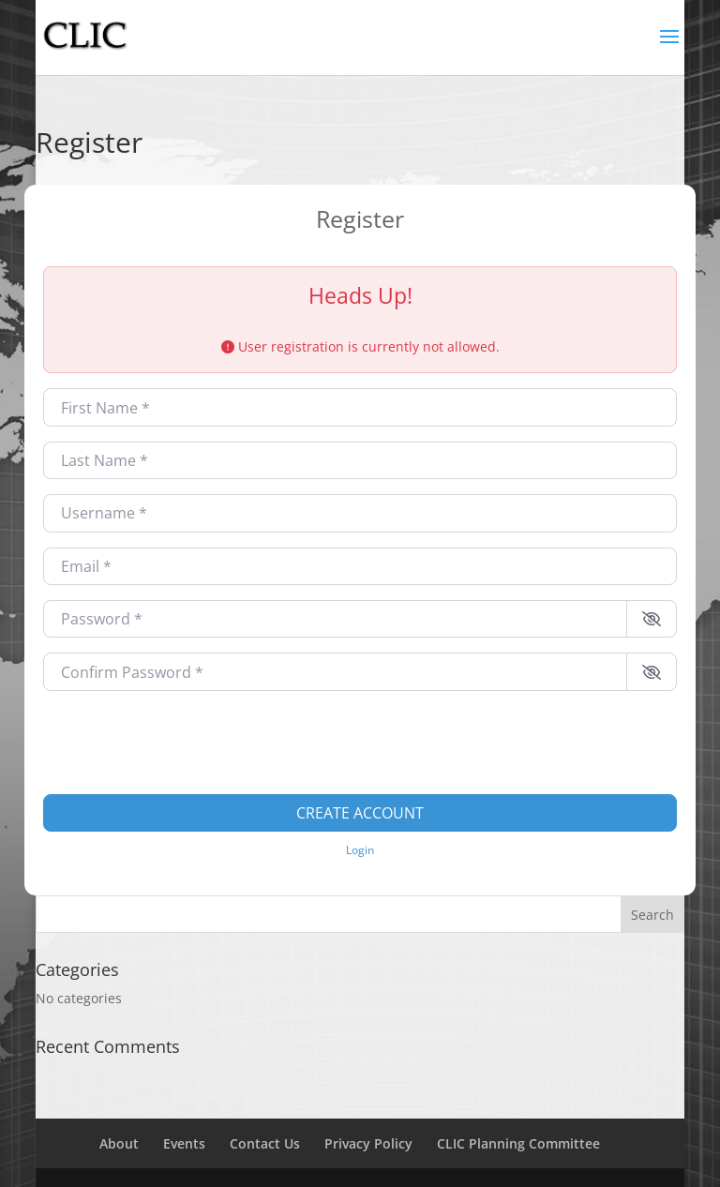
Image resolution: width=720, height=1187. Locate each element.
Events (184, 1143)
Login (360, 849)
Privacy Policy (368, 1143)
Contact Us (265, 1143)
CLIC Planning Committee (518, 1143)
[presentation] (185, 742)
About (119, 1143)
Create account (360, 813)
